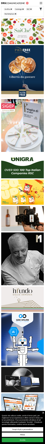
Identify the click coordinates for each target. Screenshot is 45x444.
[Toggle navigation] (41, 3)
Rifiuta (22, 435)
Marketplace (10, 14)
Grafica (7, 9)
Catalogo (18, 9)
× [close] (43, 413)
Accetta (22, 440)
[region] (22, 427)
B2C (28, 9)
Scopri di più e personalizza (22, 429)
